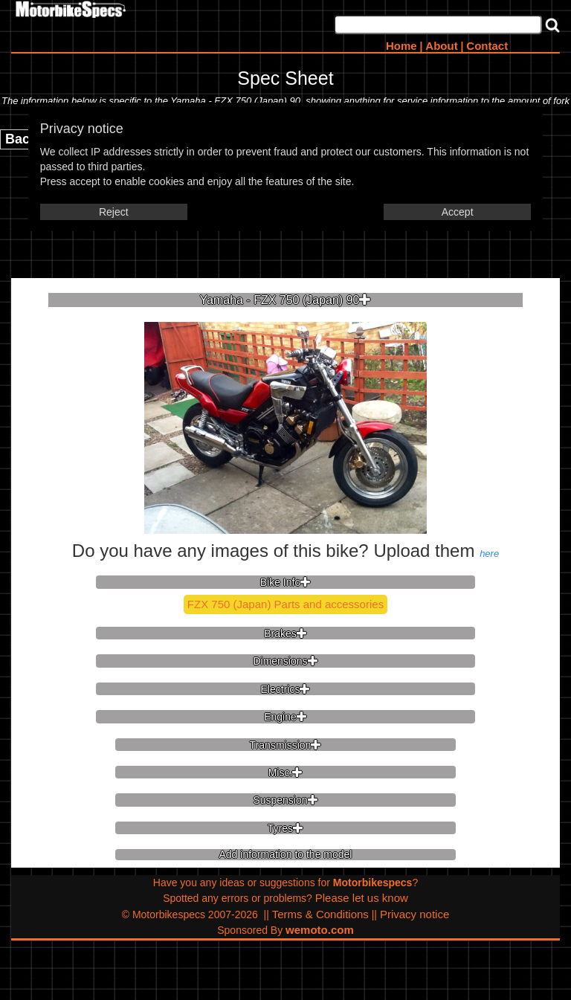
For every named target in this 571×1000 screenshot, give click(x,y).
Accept (458, 212)
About (441, 45)
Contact (487, 45)
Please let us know (361, 897)
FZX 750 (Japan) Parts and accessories (285, 604)
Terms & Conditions (320, 914)
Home (401, 45)
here (489, 553)
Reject (114, 212)
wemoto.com (320, 929)
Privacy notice (414, 914)
